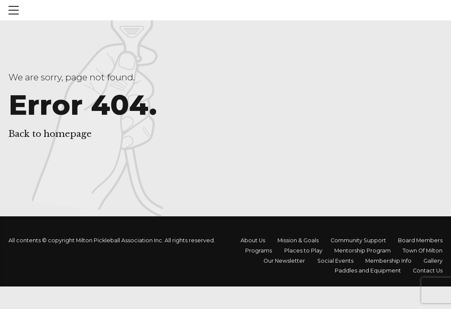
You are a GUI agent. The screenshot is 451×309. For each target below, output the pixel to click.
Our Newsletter (284, 261)
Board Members (420, 240)
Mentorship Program (362, 250)
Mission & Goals (298, 240)
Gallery (433, 261)
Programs (258, 250)
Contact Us (428, 270)
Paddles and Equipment (368, 270)
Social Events (335, 261)
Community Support (358, 240)
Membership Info (388, 261)
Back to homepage (50, 133)
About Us (253, 240)
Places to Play (303, 250)
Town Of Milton (423, 250)
